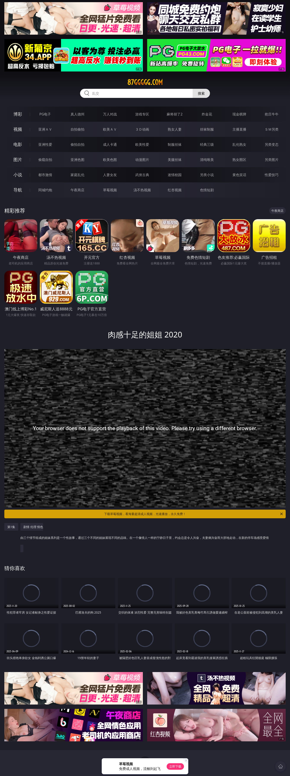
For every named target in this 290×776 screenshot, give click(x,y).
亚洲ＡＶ (45, 129)
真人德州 (77, 114)
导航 (17, 190)
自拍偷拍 (77, 129)
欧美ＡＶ (110, 129)
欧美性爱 (142, 144)
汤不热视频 (142, 190)
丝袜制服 (207, 129)
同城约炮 (45, 190)
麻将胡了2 (174, 114)
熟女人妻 (175, 129)
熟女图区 (239, 159)
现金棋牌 (239, 114)
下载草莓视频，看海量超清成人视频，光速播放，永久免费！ (194, 514)
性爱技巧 (272, 174)
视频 (17, 129)
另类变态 (272, 144)
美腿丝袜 (175, 159)
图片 (17, 159)
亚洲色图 (77, 159)
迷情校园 (175, 174)
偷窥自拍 (45, 159)
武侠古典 (142, 174)
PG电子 (45, 114)
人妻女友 (110, 174)
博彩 (17, 114)
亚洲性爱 (45, 144)
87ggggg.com (145, 82)
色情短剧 (207, 190)
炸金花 (207, 114)
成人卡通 (110, 144)
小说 (17, 175)
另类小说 (207, 174)
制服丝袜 (175, 144)
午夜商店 (77, 190)
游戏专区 (142, 114)
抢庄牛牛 (272, 114)
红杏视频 (175, 190)
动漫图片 (142, 159)
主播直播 (239, 129)
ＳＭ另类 (272, 129)
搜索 (201, 93)
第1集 (11, 527)
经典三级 (207, 144)
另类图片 (272, 159)
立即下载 (175, 766)
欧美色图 (110, 159)
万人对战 (110, 114)
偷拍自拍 (77, 144)
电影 (17, 144)
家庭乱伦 (77, 174)
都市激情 (45, 174)
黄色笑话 (239, 174)
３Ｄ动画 (142, 129)
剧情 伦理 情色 (144, 534)
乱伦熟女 (239, 144)
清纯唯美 (207, 159)
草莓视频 (110, 190)
